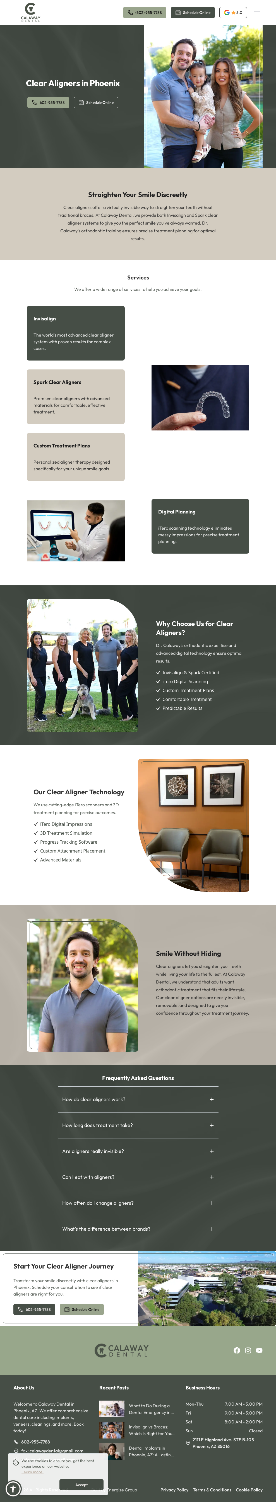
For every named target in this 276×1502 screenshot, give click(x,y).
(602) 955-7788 (145, 12)
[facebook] (237, 1350)
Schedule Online (192, 12)
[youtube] (259, 1350)
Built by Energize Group (114, 1490)
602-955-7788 (48, 102)
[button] (13, 1488)
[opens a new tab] (233, 12)
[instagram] (248, 1350)
